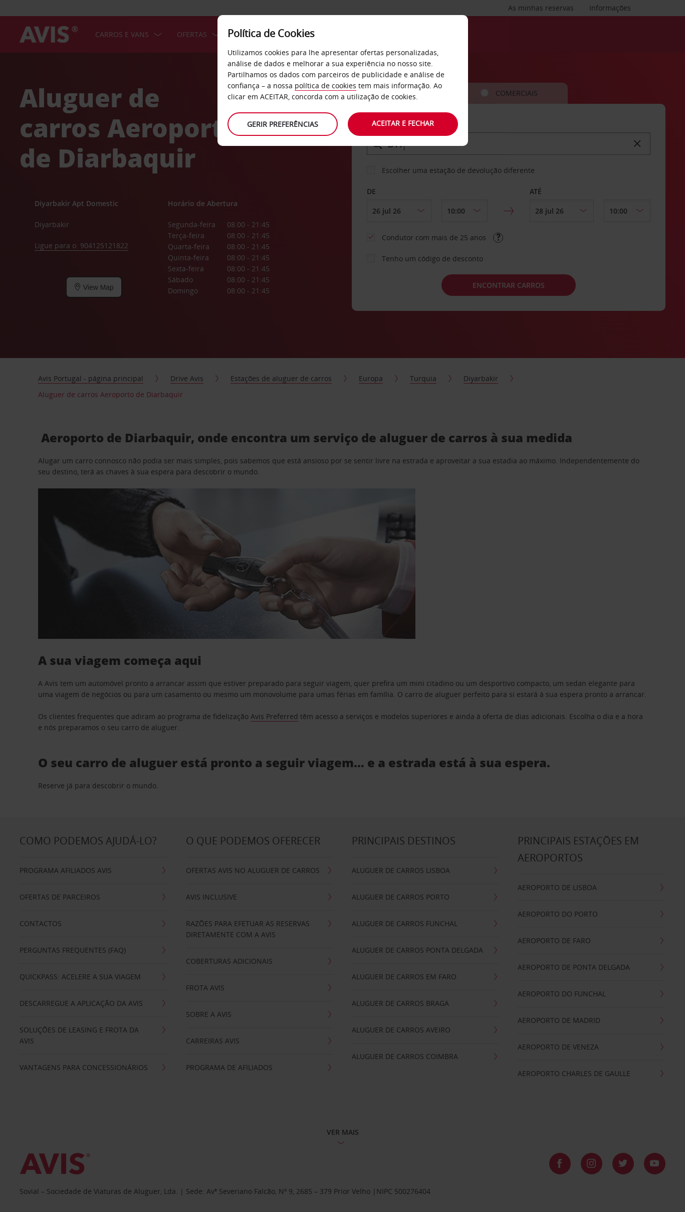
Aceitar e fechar (403, 123)
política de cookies (325, 85)
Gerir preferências (282, 124)
